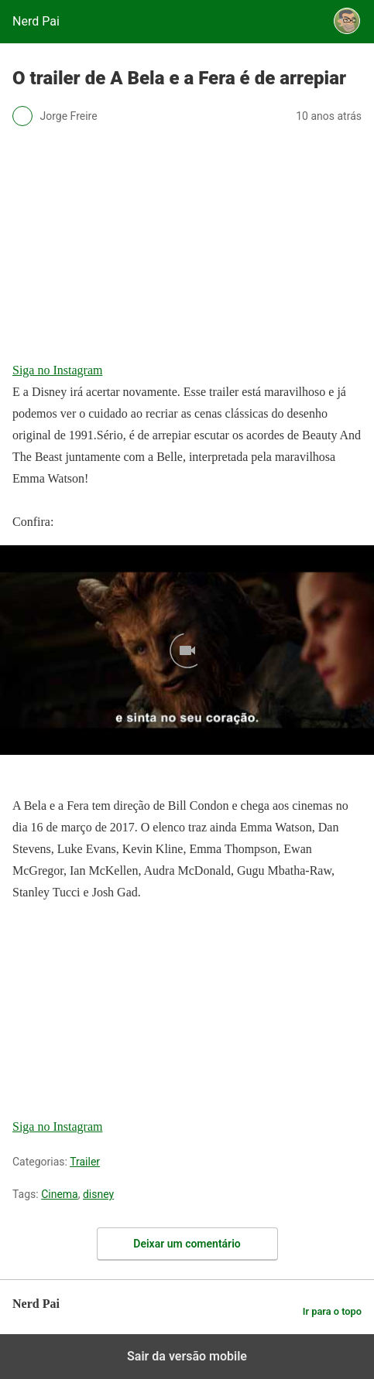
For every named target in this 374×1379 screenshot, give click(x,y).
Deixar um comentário (186, 1243)
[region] (128, 1012)
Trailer (85, 1161)
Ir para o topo (332, 1311)
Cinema (59, 1194)
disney (98, 1194)
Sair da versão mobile (187, 1356)
